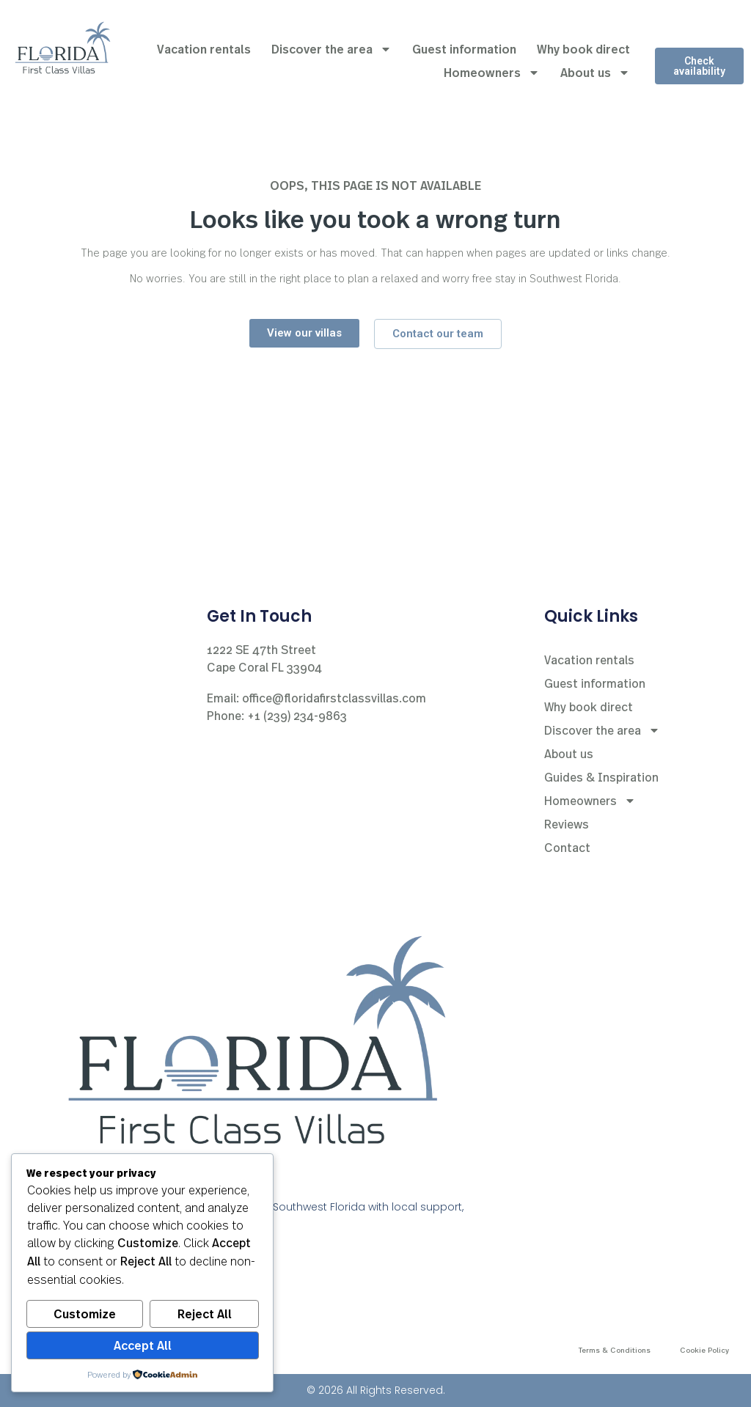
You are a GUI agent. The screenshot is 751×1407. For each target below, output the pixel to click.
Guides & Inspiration (601, 776)
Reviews (566, 823)
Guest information (464, 48)
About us (595, 72)
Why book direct (583, 48)
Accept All (143, 1345)
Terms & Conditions (615, 1350)
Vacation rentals (204, 48)
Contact (567, 847)
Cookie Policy (704, 1350)
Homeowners (492, 72)
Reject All (204, 1313)
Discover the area (331, 49)
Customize (85, 1313)
